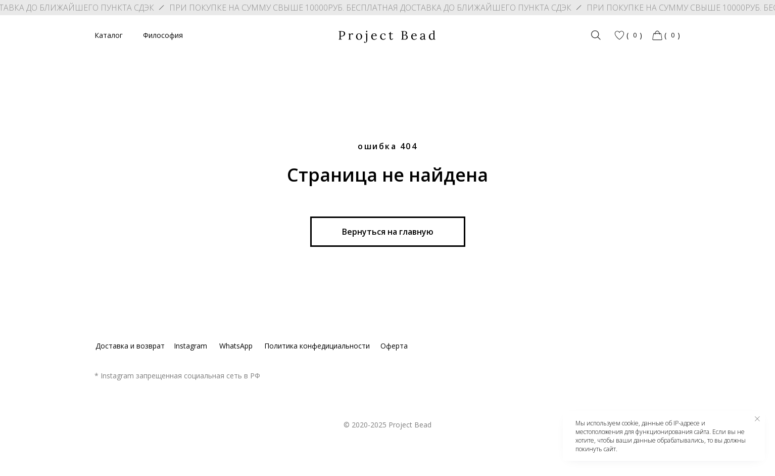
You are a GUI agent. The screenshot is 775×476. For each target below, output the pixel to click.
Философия (163, 35)
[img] (596, 35)
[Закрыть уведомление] (757, 419)
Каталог (108, 35)
